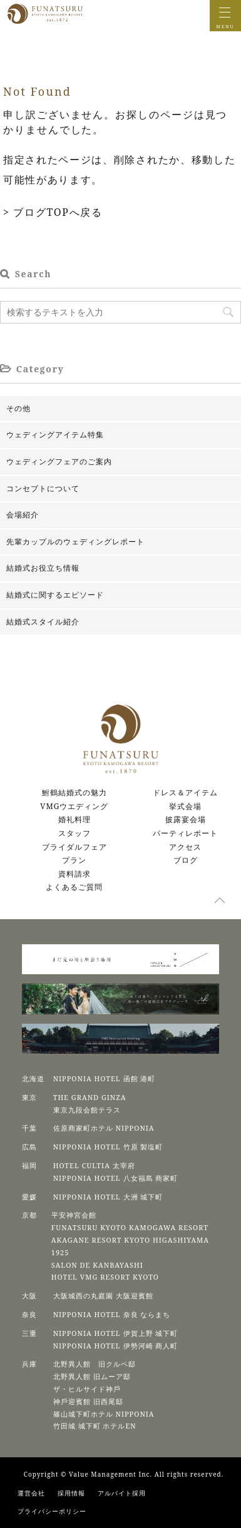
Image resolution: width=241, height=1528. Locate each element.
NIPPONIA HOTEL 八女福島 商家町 (115, 1178)
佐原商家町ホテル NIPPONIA (104, 1128)
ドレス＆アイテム (185, 792)
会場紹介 (22, 514)
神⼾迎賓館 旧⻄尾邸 (88, 1401)
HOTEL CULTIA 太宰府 (94, 1165)
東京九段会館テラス (87, 1109)
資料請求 (74, 873)
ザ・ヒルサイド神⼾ (87, 1388)
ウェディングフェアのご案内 (59, 461)
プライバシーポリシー (52, 1511)
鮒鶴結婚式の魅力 (74, 792)
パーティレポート (185, 833)
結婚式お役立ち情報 (42, 568)
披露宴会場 (185, 819)
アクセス (185, 847)
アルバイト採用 (122, 1493)
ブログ (185, 860)
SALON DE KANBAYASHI (97, 1265)
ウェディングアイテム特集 (55, 434)
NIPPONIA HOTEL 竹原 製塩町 (108, 1146)
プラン (74, 860)
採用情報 (71, 1493)
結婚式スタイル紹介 (42, 621)
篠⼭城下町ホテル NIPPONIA (104, 1413)
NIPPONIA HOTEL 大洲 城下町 (108, 1196)
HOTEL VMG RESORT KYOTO (105, 1276)
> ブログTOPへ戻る (53, 212)
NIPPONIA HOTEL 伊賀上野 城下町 (115, 1333)
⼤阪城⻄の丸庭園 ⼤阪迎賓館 (103, 1295)
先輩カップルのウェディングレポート (75, 541)
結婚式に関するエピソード (55, 594)
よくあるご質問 (74, 887)
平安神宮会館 (73, 1215)
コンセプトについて (42, 488)
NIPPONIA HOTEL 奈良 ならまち (112, 1314)
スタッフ (74, 833)
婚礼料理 (74, 819)
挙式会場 (185, 806)
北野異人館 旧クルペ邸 (94, 1363)
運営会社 (31, 1493)
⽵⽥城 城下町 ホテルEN (94, 1425)
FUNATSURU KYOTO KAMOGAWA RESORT (129, 1227)
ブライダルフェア (74, 847)
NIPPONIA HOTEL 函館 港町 (104, 1078)
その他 (18, 408)
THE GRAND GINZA (89, 1097)
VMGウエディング (74, 806)
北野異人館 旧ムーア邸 (92, 1376)
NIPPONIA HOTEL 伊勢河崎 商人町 (115, 1345)
